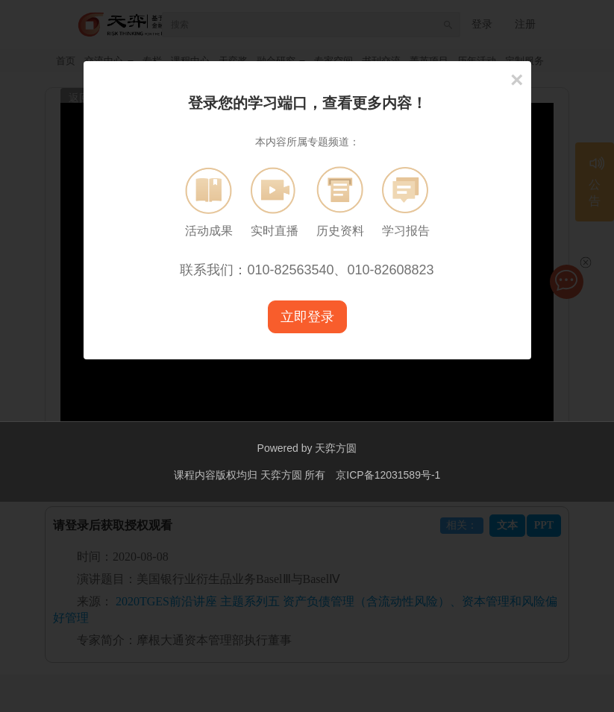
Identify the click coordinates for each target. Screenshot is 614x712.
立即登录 (307, 316)
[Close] (517, 80)
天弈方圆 (336, 448)
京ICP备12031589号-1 (388, 474)
